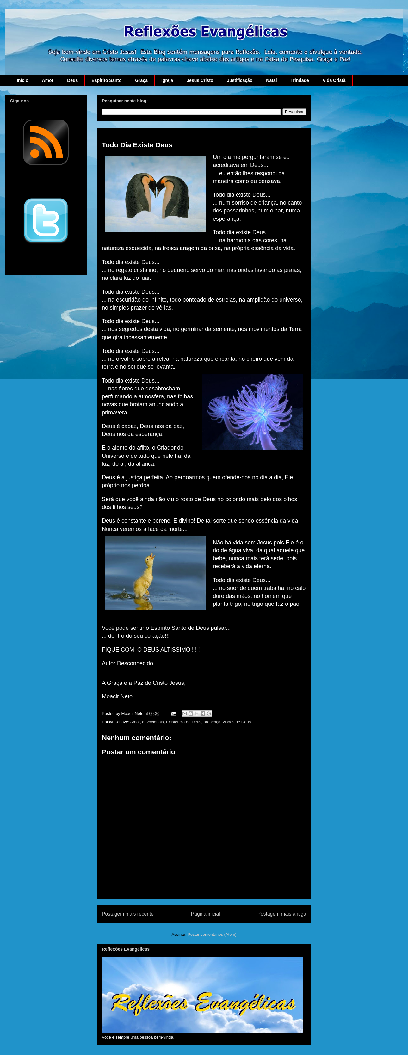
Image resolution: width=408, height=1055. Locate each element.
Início (22, 80)
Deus (72, 80)
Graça (141, 80)
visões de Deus (237, 722)
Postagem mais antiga (281, 914)
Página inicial (205, 914)
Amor (48, 80)
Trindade (300, 80)
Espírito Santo (106, 80)
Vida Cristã (334, 80)
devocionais (153, 722)
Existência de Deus (183, 722)
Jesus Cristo (200, 80)
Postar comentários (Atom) (212, 934)
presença (212, 722)
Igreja (167, 80)
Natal (271, 80)
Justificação (239, 80)
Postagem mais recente (128, 914)
